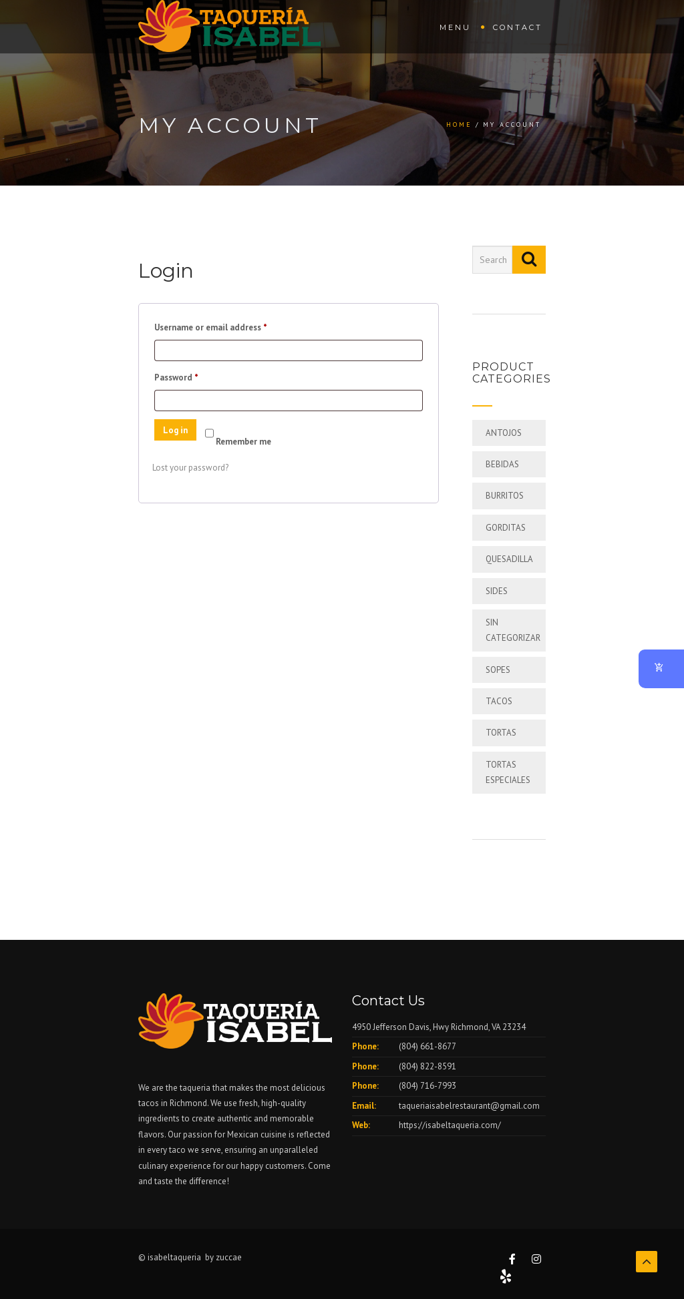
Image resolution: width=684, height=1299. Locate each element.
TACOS (499, 701)
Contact (517, 27)
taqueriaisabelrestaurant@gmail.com (469, 1105)
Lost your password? (190, 467)
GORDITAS (506, 527)
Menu (455, 27)
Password (193, 376)
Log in (175, 430)
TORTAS (501, 732)
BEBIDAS (502, 464)
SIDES (497, 591)
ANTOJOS (504, 433)
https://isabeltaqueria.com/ (450, 1125)
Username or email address (227, 326)
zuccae (229, 1257)
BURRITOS (505, 495)
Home (459, 124)
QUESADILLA (509, 559)
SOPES (498, 670)
